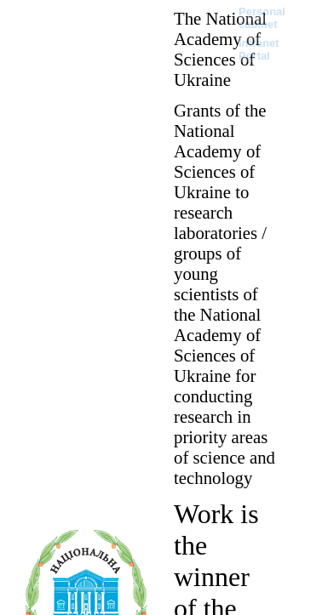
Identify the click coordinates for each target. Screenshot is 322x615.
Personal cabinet (262, 18)
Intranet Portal (259, 49)
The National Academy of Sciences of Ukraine (220, 49)
